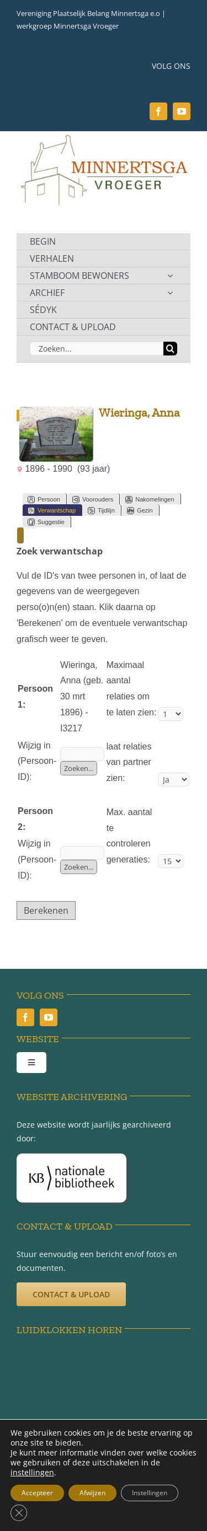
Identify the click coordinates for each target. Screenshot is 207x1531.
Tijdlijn (101, 510)
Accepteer (37, 1492)
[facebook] (158, 111)
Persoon (44, 499)
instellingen (32, 1473)
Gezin (140, 510)
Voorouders (92, 499)
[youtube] (181, 111)
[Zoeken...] (96, 348)
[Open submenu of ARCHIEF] (170, 292)
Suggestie (46, 522)
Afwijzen (92, 1492)
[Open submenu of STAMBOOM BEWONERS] (170, 275)
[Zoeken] (170, 348)
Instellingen (149, 1492)
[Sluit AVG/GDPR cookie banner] (18, 1513)
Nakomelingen (149, 499)
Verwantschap (52, 510)
